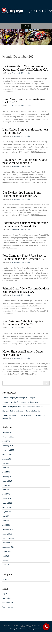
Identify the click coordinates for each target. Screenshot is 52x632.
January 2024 (7, 481)
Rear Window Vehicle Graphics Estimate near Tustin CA (22, 322)
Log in (4, 594)
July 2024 (5, 463)
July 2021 (5, 556)
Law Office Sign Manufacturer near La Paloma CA (25, 131)
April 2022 (6, 525)
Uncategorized (7, 579)
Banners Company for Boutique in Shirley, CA (18, 398)
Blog (29, 626)
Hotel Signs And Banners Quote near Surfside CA (23, 353)
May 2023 (5, 490)
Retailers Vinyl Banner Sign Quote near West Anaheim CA (24, 161)
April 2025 (6, 441)
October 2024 (7, 454)
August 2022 (6, 512)
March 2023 (6, 498)
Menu (26, 26)
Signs (21, 625)
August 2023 (6, 485)
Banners (33, 625)
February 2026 (7, 432)
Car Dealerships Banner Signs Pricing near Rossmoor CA (21, 194)
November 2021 (8, 543)
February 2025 (7, 445)
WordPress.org (7, 607)
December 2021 (8, 538)
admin (29, 73)
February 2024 (7, 476)
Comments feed (8, 602)
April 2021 (6, 565)
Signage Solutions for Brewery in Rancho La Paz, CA (21, 411)
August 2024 (6, 459)
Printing (27, 625)
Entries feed (6, 598)
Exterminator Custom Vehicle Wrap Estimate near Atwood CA (25, 224)
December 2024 (8, 450)
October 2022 (7, 507)
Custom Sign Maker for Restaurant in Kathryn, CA (20, 402)
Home (5, 625)
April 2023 (6, 494)
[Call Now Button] (46, 626)
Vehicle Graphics (13, 625)
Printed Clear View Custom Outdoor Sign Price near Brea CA (25, 290)
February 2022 (7, 529)
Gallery (40, 625)
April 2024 (6, 472)
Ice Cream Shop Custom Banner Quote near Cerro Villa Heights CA (25, 68)
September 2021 (8, 547)
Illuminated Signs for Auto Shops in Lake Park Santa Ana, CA (24, 406)
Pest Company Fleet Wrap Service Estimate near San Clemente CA (24, 257)
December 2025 (8, 437)
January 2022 (7, 534)
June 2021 (5, 560)
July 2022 (5, 516)
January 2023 (7, 503)
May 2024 (5, 468)
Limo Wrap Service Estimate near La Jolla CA (24, 100)
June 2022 (5, 520)
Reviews (23, 626)
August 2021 (6, 551)
